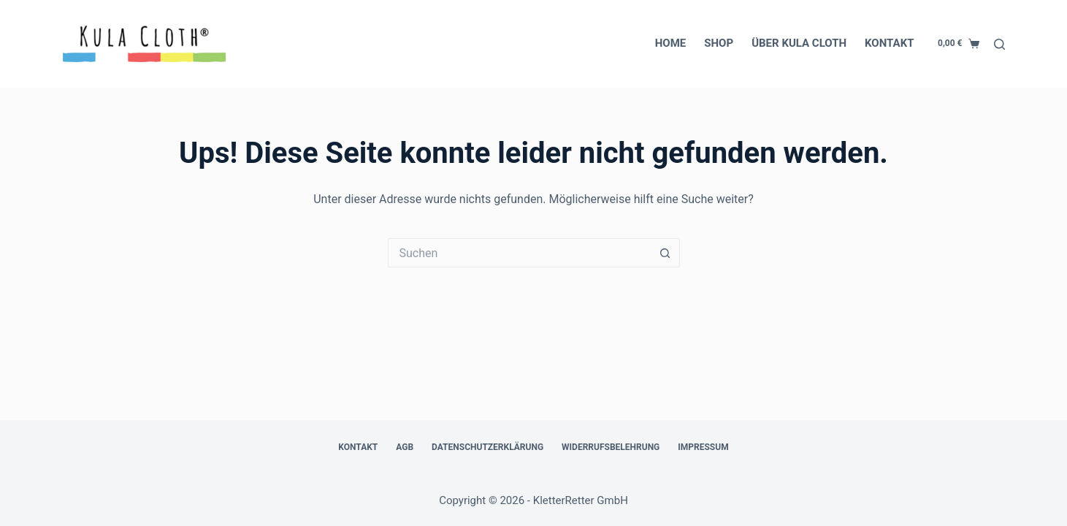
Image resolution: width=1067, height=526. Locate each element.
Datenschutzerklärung (487, 447)
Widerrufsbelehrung (610, 447)
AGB (404, 447)
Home (671, 43)
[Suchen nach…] (519, 252)
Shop (718, 43)
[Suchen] (999, 44)
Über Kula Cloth (799, 43)
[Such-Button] (665, 252)
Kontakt (889, 43)
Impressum (703, 447)
